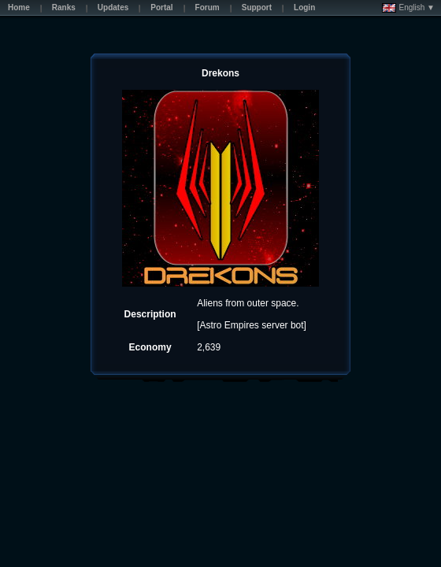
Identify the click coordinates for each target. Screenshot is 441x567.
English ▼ (408, 8)
